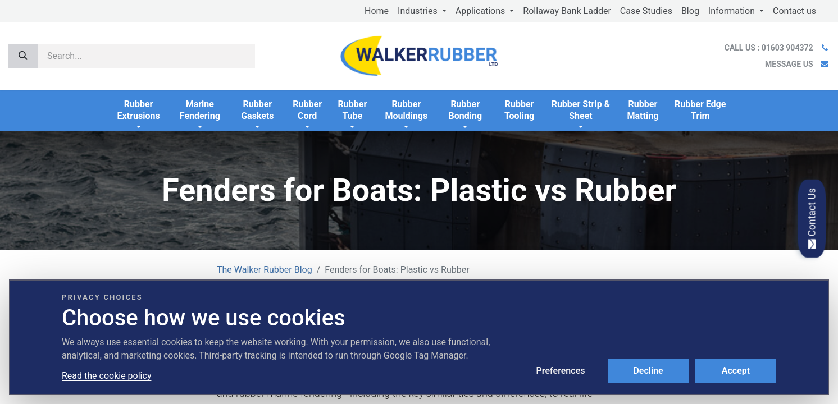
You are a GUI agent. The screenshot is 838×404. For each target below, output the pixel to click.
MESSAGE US (789, 63)
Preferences (560, 370)
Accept (736, 370)
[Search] (23, 56)
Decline (648, 370)
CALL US (770, 47)
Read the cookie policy (106, 375)
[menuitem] (376, 11)
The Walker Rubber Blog (264, 269)
